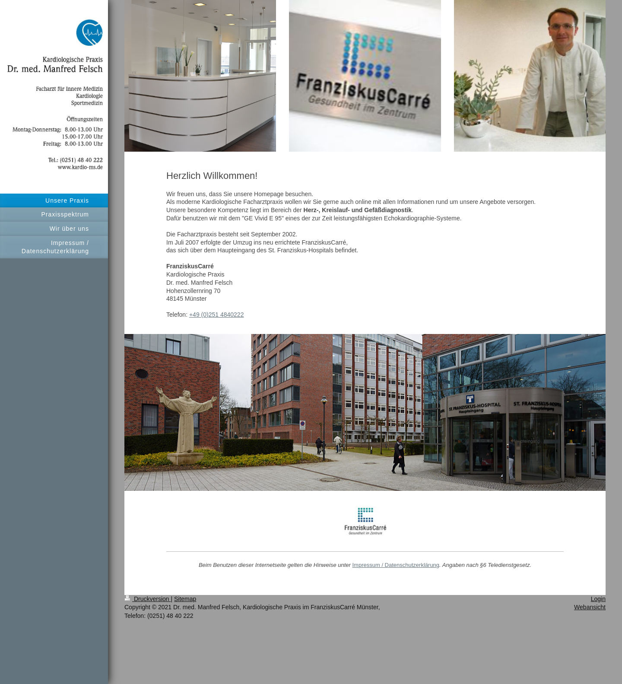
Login (598, 598)
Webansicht (590, 607)
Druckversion (147, 598)
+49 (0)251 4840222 (216, 314)
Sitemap (185, 598)
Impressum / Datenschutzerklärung (395, 565)
